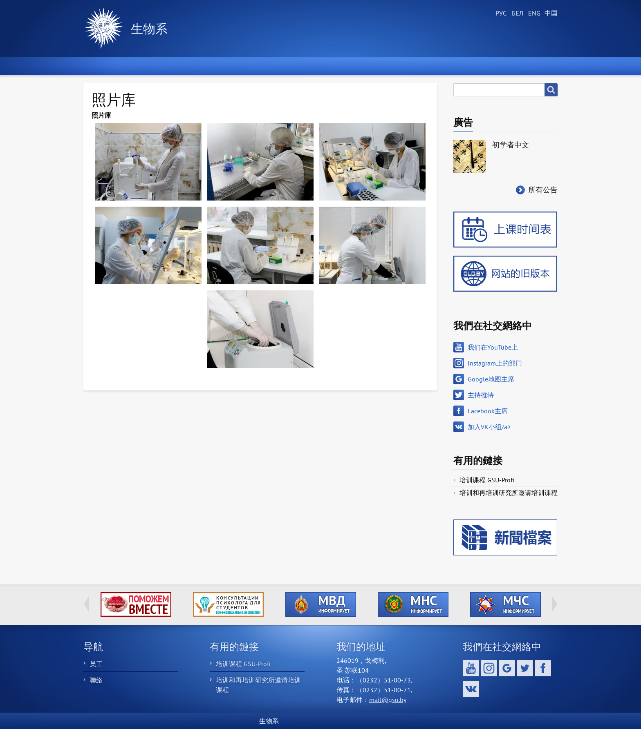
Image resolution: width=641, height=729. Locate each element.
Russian (500, 13)
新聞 (159, 66)
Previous (86, 604)
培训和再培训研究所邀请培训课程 (508, 492)
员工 (96, 664)
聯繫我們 (529, 66)
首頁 (106, 66)
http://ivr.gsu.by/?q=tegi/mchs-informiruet (505, 604)
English (533, 13)
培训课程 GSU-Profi (486, 480)
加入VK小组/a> (489, 427)
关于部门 (217, 66)
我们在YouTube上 (493, 347)
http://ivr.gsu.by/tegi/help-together (136, 604)
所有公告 (543, 189)
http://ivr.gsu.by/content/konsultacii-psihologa (228, 604)
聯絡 (96, 680)
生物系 (149, 28)
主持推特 (481, 395)
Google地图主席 (491, 379)
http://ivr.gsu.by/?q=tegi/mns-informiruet (413, 604)
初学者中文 (510, 144)
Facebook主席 (488, 411)
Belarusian (517, 13)
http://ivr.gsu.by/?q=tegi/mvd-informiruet (320, 604)
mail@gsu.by (387, 700)
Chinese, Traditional (549, 13)
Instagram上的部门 (495, 363)
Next (555, 604)
